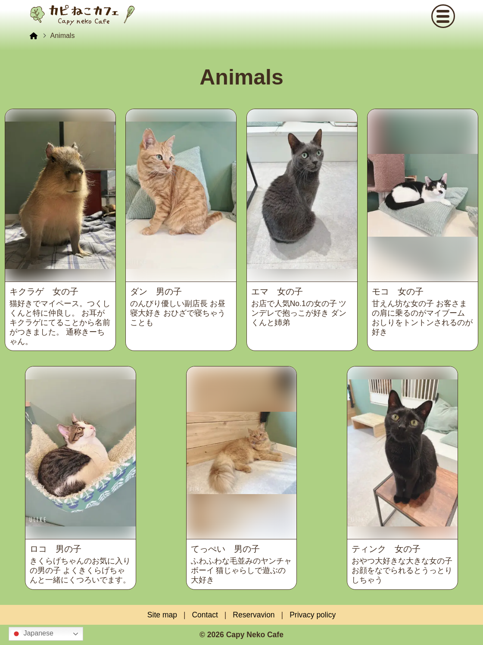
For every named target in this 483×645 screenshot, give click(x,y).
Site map (162, 615)
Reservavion (253, 615)
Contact (205, 615)
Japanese (32, 634)
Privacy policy (313, 615)
